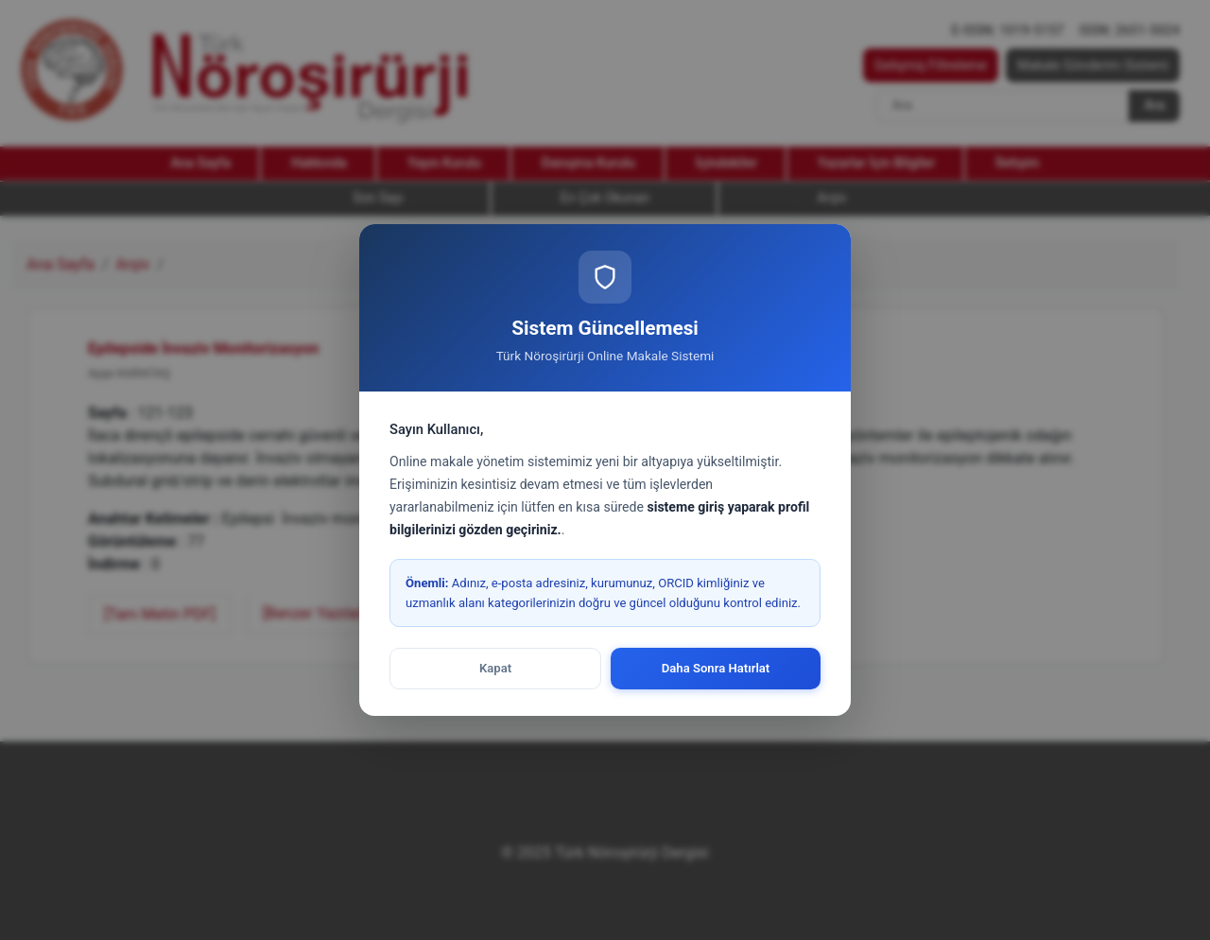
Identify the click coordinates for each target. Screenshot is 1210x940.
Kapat (495, 668)
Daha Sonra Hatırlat (716, 668)
